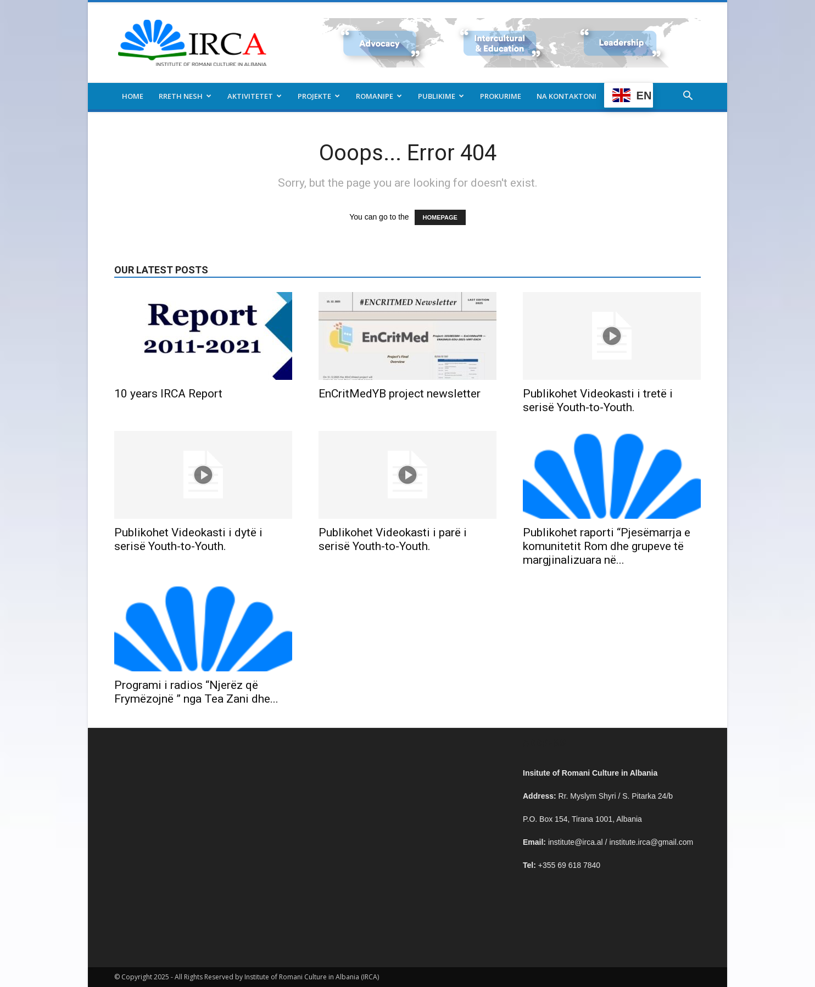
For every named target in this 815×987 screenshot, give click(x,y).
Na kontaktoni (566, 96)
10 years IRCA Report (168, 393)
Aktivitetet (254, 96)
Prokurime (500, 96)
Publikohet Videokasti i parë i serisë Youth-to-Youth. (393, 539)
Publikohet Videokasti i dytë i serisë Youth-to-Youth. (188, 539)
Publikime (441, 96)
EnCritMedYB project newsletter (400, 393)
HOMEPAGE (440, 217)
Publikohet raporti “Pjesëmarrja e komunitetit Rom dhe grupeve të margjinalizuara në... (606, 546)
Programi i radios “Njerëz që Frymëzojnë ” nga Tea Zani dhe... (196, 691)
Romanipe (379, 96)
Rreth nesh (185, 96)
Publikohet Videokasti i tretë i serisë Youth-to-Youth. (598, 400)
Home (132, 96)
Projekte (319, 96)
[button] (687, 97)
